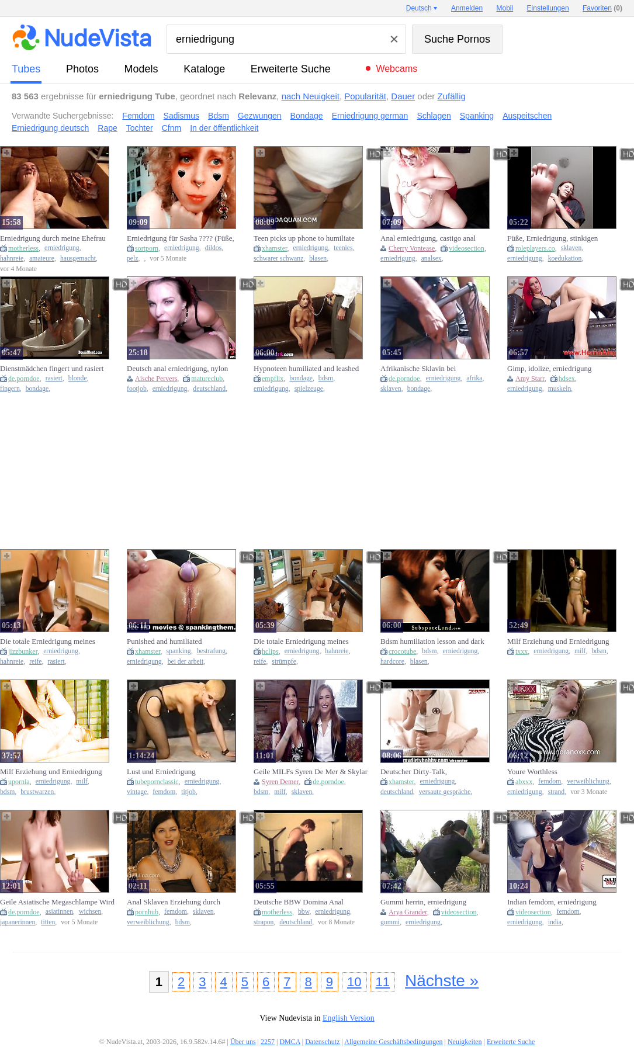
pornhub (146, 912)
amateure (41, 258)
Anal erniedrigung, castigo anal (428, 238)
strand (556, 792)
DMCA (289, 1042)
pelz (132, 258)
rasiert (54, 378)
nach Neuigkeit (310, 96)
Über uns (243, 1042)
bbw (303, 912)
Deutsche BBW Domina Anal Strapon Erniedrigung (299, 902)
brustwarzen (37, 792)
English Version (349, 1018)
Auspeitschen (527, 115)
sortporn (146, 248)
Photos (82, 69)
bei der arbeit (186, 661)
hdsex (567, 379)
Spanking (477, 115)
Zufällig (452, 96)
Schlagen (434, 115)
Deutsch (419, 8)
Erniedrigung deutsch (50, 128)
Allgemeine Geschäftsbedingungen (393, 1042)
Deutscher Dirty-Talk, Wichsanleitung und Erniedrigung (431, 771)
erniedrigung (61, 248)
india (555, 922)
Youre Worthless (532, 771)
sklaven (571, 248)
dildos (213, 248)
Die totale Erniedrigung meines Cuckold (47, 641)
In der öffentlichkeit (224, 128)
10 (354, 982)
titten (48, 922)
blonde (77, 378)
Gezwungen (260, 115)
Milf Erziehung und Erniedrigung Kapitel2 (51, 771)
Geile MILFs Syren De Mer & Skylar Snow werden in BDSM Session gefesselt (311, 771)
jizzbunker (22, 651)
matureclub (207, 379)
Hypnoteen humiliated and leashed (306, 368)
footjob (137, 389)
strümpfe (284, 661)
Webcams (396, 69)
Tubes (26, 69)
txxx (521, 651)
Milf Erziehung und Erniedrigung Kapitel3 (558, 641)
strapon (263, 922)
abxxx (523, 782)
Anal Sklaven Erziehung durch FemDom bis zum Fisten (173, 902)
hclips (270, 651)
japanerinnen (17, 922)
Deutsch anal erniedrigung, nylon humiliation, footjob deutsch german (182, 368)
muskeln (559, 389)
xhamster (274, 248)
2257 (268, 1042)
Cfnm (171, 128)
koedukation (565, 258)
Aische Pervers (156, 379)
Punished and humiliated (164, 641)
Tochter (139, 128)
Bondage (306, 115)
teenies (343, 248)
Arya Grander (408, 912)
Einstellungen (548, 8)
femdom (164, 792)
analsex (431, 258)
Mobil (505, 8)
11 (383, 982)
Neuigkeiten (465, 1042)
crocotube (402, 651)
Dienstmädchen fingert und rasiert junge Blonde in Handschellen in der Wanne (55, 368)
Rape (107, 128)
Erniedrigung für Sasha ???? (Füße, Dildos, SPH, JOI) (180, 238)
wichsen (90, 912)
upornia (19, 782)
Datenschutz (322, 1042)
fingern (10, 389)
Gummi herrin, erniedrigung (423, 901)
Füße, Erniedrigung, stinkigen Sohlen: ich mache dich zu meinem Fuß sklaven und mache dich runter (560, 238)
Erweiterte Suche (291, 69)
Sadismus (181, 115)
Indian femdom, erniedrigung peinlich (552, 902)
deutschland (209, 389)
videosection (466, 248)
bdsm (325, 378)
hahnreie (11, 258)
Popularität (365, 96)
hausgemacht (78, 258)
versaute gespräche (445, 792)
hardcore (392, 661)
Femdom (138, 115)
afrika (474, 378)
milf (580, 651)
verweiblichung (588, 781)
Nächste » (442, 981)
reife (35, 661)
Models (141, 69)
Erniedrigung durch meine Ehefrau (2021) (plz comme (53, 238)
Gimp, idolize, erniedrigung (549, 368)
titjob (188, 792)
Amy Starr (530, 379)
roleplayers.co (535, 248)
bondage (37, 389)
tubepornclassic (157, 782)
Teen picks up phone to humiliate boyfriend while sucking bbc (304, 238)
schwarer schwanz (278, 258)
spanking (179, 651)
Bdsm (218, 115)
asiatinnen (59, 912)
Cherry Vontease (412, 248)
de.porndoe (24, 379)
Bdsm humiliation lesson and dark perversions (432, 641)
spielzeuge (309, 389)
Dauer (403, 96)
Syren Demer (280, 782)
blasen (318, 258)
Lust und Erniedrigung (161, 771)
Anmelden (467, 8)
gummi (390, 922)
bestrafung (211, 651)
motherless (23, 248)
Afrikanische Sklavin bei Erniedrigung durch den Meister (428, 368)
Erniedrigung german (370, 115)
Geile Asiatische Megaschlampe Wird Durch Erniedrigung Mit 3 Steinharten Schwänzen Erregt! (57, 902)
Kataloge (204, 69)
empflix (272, 379)
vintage (137, 792)
